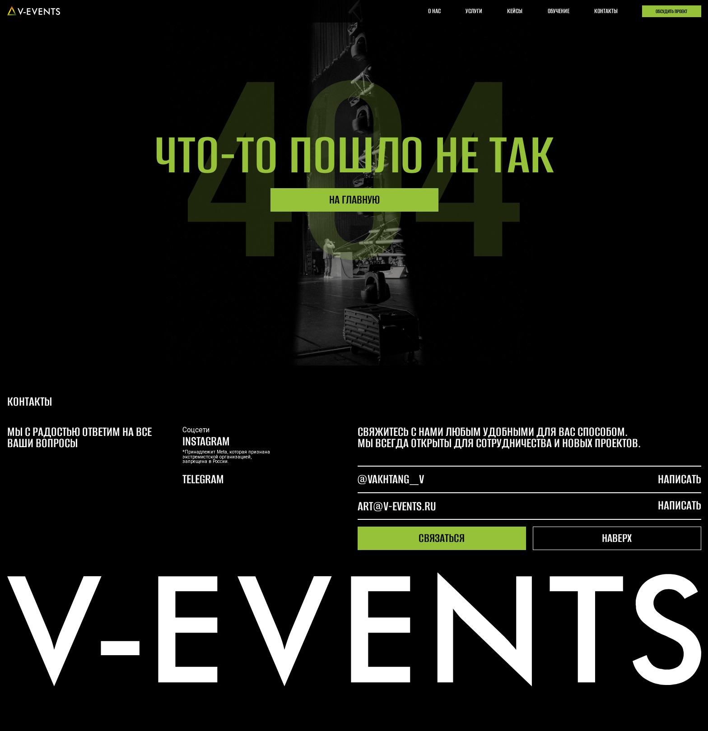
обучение (558, 11)
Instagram (206, 441)
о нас (434, 11)
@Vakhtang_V (390, 479)
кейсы (514, 11)
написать (679, 505)
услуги (474, 11)
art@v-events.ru (397, 506)
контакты (606, 11)
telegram (203, 479)
